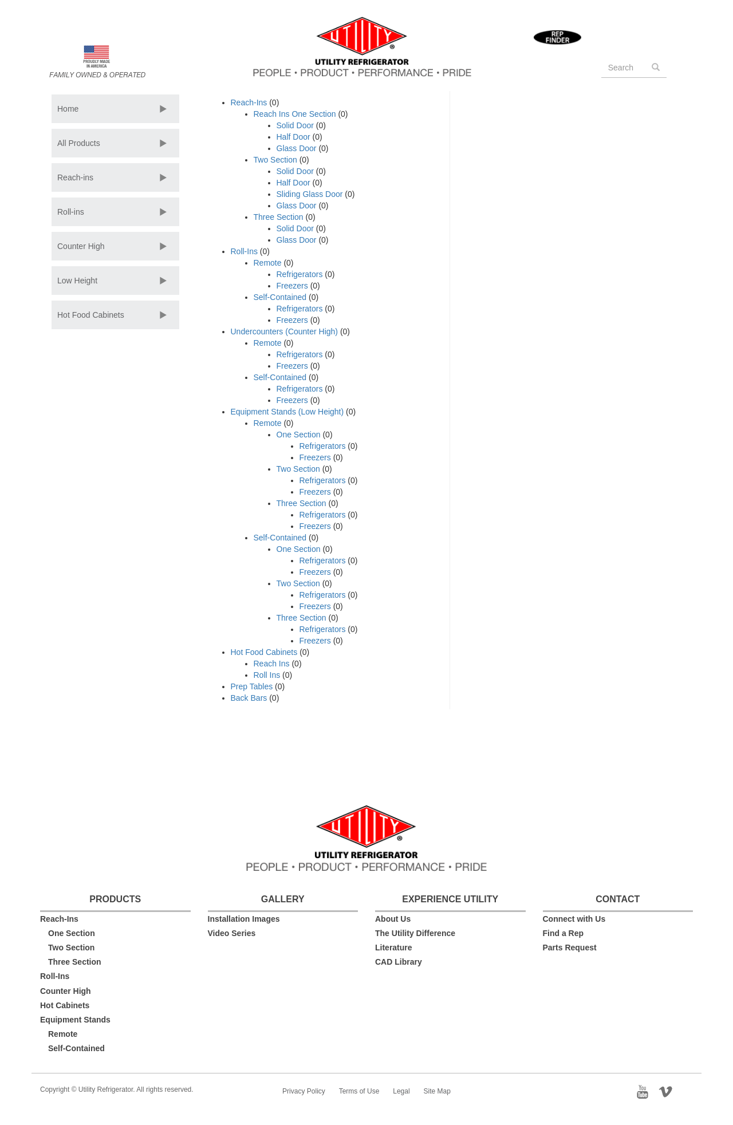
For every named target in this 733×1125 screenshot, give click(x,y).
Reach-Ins (249, 102)
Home (67, 108)
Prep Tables (252, 686)
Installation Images (244, 918)
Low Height (77, 280)
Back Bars (249, 697)
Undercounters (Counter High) (284, 331)
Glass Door (297, 148)
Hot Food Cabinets (90, 314)
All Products (78, 143)
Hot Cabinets (64, 1005)
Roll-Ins (244, 251)
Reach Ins (272, 663)
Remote (268, 262)
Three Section (279, 217)
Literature (393, 947)
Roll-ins (70, 211)
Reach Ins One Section (295, 114)
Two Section (275, 159)
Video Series (232, 933)
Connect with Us (574, 918)
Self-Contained (280, 297)
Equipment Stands (75, 1019)
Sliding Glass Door (310, 194)
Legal (401, 1091)
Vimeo (670, 1090)
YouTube (646, 1090)
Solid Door (295, 125)
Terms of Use (359, 1091)
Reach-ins (75, 177)
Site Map (437, 1091)
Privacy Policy (303, 1091)
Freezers (292, 285)
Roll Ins (267, 675)
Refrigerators (300, 274)
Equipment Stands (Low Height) (287, 411)
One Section (299, 434)
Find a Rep (563, 933)
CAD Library (398, 961)
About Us (393, 918)
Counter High (81, 246)
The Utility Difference (415, 933)
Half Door (293, 136)
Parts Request (570, 947)
